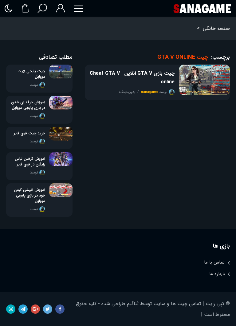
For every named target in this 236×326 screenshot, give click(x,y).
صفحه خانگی (216, 28)
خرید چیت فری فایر (29, 133)
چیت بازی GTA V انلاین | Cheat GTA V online (132, 78)
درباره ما (217, 273)
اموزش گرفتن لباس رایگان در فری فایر (30, 161)
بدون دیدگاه (127, 92)
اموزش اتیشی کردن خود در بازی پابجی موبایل (29, 195)
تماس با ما (214, 262)
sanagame (149, 92)
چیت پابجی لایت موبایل (31, 74)
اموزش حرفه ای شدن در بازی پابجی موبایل (28, 105)
